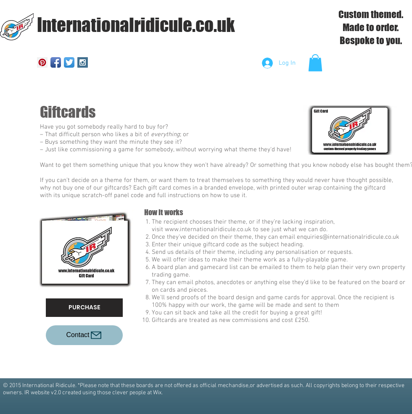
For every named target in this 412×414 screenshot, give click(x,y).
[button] (315, 62)
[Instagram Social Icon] (82, 62)
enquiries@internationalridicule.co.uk (348, 237)
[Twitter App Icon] (69, 62)
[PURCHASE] (84, 307)
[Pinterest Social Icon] (42, 62)
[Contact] (84, 335)
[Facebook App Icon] (55, 62)
